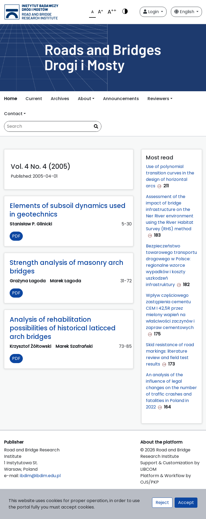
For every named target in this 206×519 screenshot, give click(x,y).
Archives (60, 99)
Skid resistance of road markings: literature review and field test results (170, 354)
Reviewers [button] (158, 99)
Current (33, 99)
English (184, 12)
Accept (186, 502)
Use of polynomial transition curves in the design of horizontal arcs (170, 176)
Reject (162, 502)
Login (151, 12)
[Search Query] (52, 126)
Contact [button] (13, 114)
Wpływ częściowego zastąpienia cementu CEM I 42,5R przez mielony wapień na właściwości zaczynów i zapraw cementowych (170, 311)
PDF (16, 236)
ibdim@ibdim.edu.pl (40, 476)
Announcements (121, 99)
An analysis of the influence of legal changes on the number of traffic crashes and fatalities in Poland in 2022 (171, 391)
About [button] (84, 99)
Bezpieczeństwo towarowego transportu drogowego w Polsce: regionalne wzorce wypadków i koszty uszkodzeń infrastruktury (171, 265)
